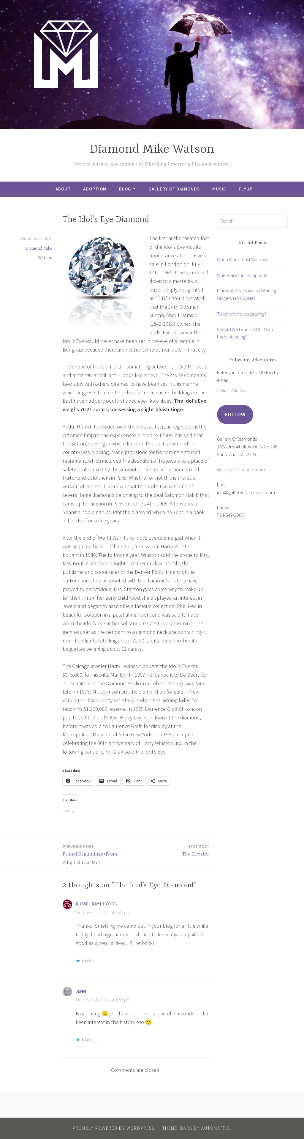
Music (219, 189)
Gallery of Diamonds (174, 189)
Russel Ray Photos (96, 904)
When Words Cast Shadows (243, 259)
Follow (235, 414)
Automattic (215, 1128)
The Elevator (195, 850)
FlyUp (246, 189)
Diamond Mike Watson (152, 150)
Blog (125, 189)
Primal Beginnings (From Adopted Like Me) (98, 854)
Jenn (81, 991)
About (63, 189)
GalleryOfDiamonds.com (241, 469)
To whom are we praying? (241, 314)
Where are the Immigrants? (243, 275)
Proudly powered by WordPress (113, 1128)
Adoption (94, 189)
